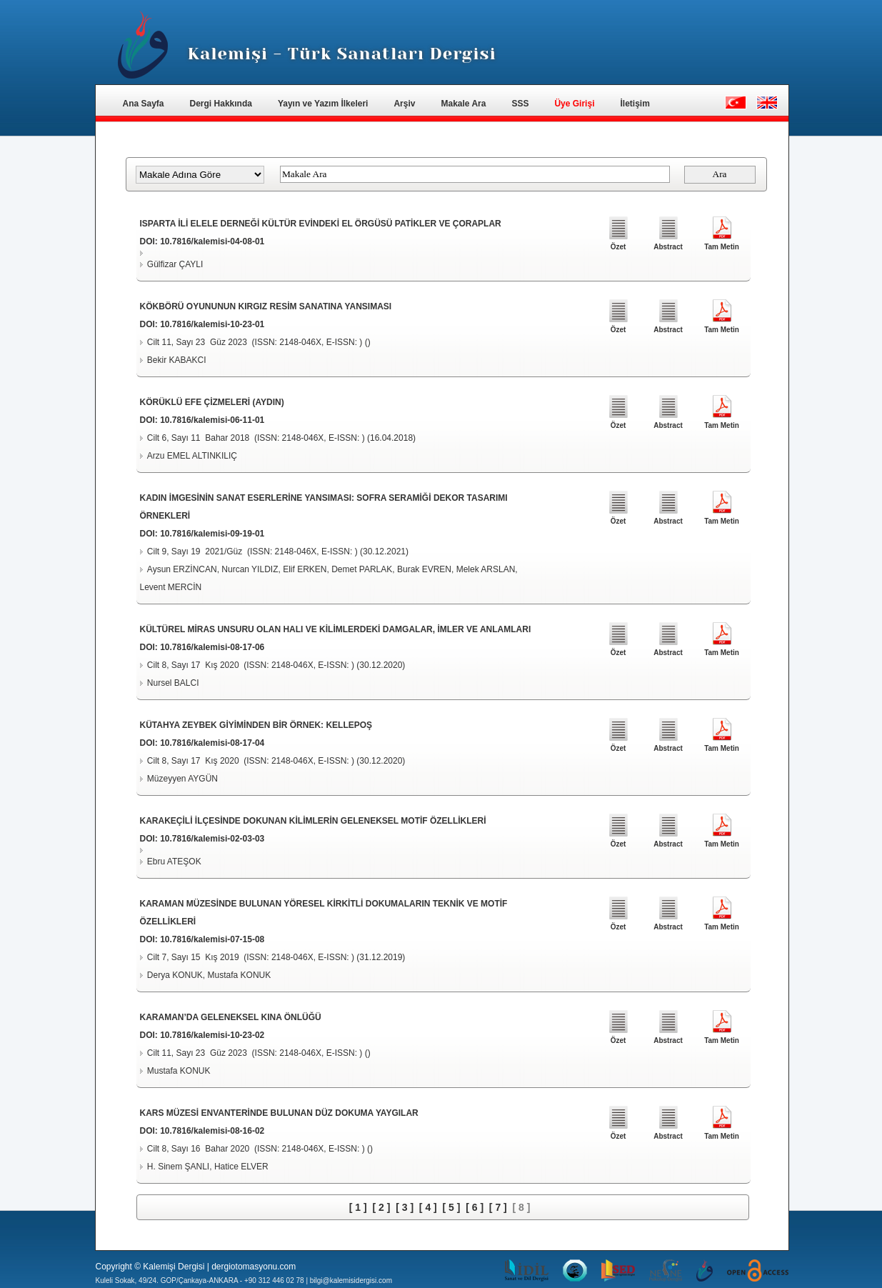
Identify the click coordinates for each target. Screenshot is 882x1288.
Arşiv (404, 104)
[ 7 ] (498, 1207)
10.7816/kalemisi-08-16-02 (212, 1131)
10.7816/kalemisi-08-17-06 (212, 647)
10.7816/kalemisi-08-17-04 (212, 743)
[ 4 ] (428, 1207)
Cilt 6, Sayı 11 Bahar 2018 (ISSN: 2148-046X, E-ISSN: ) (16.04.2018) (281, 438)
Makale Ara (463, 104)
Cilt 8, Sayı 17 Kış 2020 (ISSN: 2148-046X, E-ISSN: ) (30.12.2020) (276, 665)
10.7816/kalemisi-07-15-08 (212, 939)
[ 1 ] (358, 1207)
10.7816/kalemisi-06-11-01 (212, 420)
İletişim (634, 104)
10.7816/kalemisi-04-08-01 (212, 241)
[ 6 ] (474, 1207)
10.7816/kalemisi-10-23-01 (212, 324)
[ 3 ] (405, 1207)
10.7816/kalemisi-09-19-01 (212, 534)
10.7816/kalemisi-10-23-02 (212, 1035)
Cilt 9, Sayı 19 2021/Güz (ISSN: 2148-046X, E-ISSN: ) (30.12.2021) (278, 551)
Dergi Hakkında (221, 104)
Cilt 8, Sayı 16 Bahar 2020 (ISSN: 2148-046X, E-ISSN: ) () (260, 1149)
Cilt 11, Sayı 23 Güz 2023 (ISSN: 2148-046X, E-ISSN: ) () (259, 342)
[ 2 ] (381, 1207)
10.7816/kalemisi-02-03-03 (212, 839)
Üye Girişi (574, 104)
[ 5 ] (452, 1207)
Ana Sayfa (143, 104)
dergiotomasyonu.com (253, 1267)
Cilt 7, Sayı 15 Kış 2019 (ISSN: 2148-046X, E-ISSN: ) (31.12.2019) (276, 957)
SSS (519, 104)
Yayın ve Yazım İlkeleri (323, 104)
